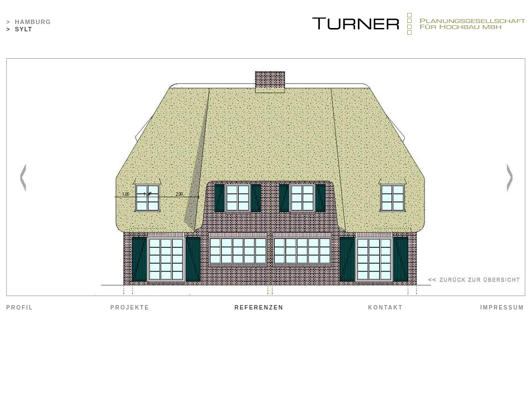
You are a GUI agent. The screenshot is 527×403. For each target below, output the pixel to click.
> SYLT (19, 29)
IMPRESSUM (502, 307)
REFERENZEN (259, 307)
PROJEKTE (130, 307)
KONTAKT (385, 307)
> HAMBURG (28, 21)
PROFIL (20, 307)
